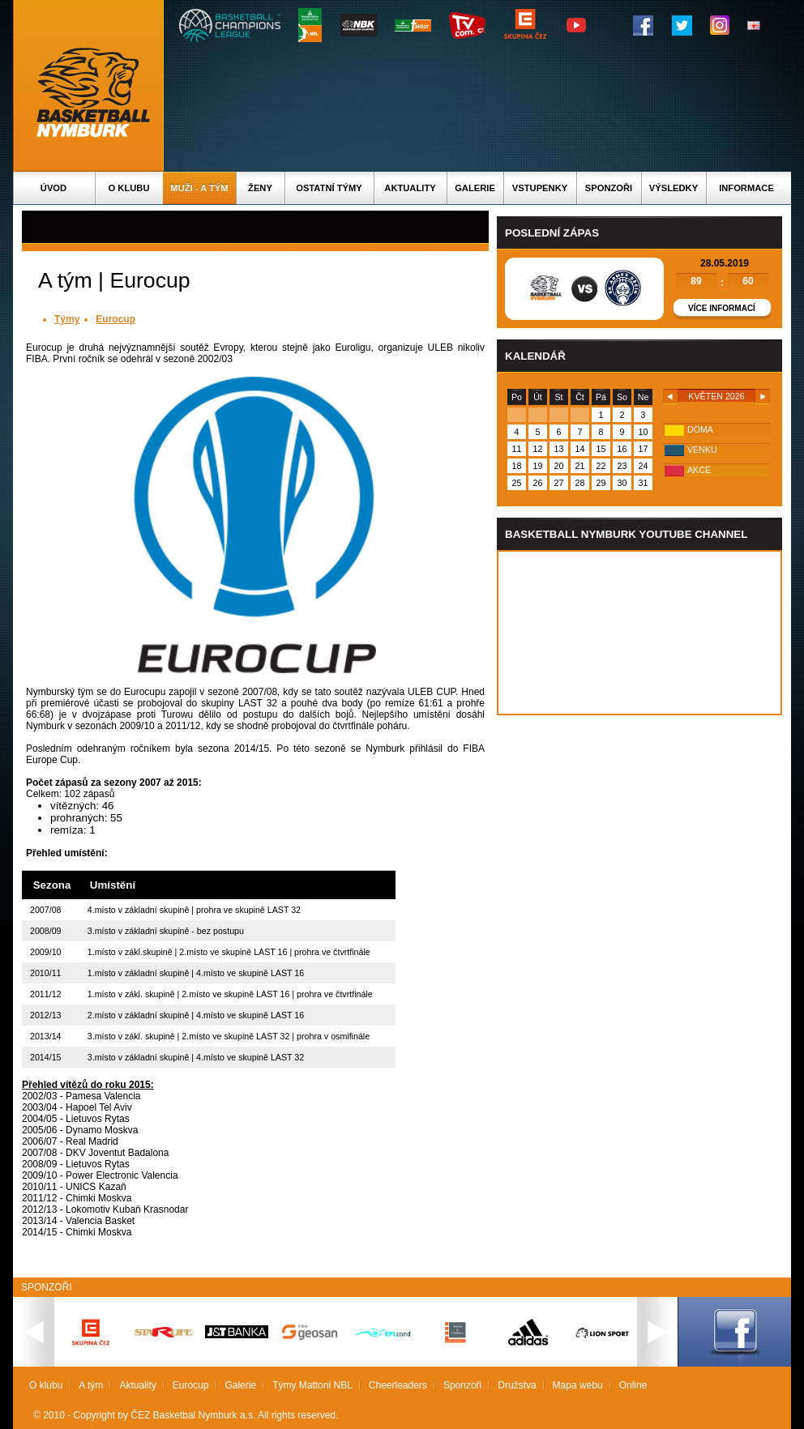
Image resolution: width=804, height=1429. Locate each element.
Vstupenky (539, 188)
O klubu (129, 188)
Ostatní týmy (329, 188)
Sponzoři (608, 188)
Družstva (517, 1385)
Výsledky (673, 188)
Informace (746, 188)
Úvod (53, 188)
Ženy (260, 188)
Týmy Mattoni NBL (312, 1385)
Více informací (721, 308)
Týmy (66, 319)
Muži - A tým (199, 188)
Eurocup (115, 319)
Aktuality (409, 188)
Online (633, 1385)
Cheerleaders (398, 1385)
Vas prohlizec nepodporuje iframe (639, 632)
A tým (91, 1385)
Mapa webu (578, 1385)
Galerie (475, 188)
